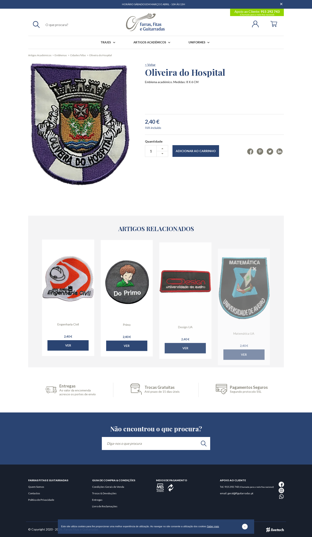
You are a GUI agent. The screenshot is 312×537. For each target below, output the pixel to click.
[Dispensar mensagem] (282, 2)
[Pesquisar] (36, 24)
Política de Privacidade (41, 499)
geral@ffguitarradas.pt (240, 493)
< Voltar (150, 64)
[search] (203, 443)
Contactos (34, 493)
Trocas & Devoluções (104, 493)
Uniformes (199, 42)
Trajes (109, 42)
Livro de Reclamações (104, 506)
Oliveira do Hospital (100, 55)
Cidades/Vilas (78, 55)
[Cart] (273, 23)
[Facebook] (250, 151)
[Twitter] (270, 151)
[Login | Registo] (257, 23)
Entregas (97, 499)
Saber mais (213, 526)
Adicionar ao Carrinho (196, 151)
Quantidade (153, 141)
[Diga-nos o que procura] (156, 443)
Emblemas (61, 55)
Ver (68, 353)
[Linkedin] (279, 151)
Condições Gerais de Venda (108, 486)
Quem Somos (36, 486)
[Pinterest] (260, 151)
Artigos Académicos (152, 42)
